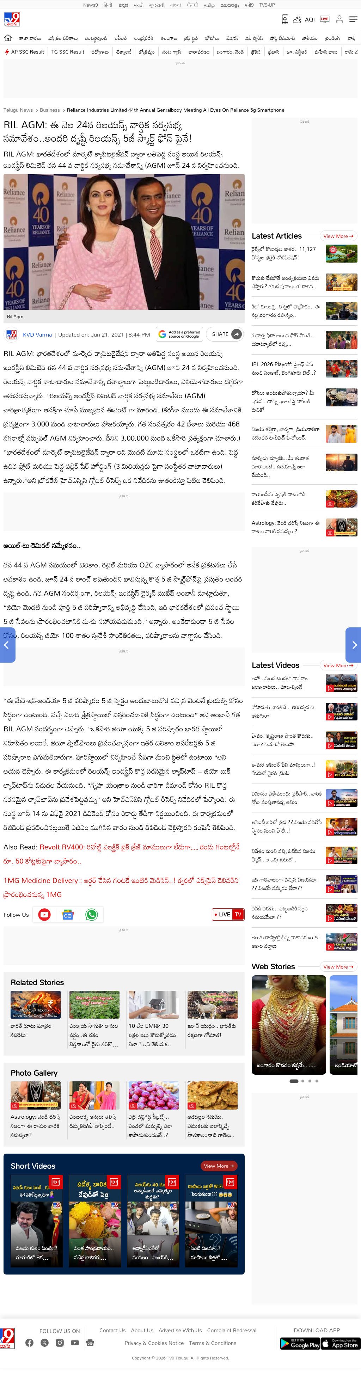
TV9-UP (267, 4)
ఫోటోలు (213, 38)
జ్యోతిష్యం (147, 51)
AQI (310, 19)
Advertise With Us (180, 1330)
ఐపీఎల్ (121, 38)
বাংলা (175, 4)
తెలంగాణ (169, 38)
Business (49, 110)
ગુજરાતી (157, 4)
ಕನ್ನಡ (123, 4)
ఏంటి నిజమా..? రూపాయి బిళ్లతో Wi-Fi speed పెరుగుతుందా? (210, 1252)
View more (219, 1166)
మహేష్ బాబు (326, 51)
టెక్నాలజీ (123, 51)
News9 (90, 4)
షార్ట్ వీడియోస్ (282, 38)
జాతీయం (310, 38)
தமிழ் (209, 4)
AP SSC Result (27, 51)
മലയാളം (229, 4)
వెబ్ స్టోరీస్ (254, 38)
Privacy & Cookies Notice (154, 1343)
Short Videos (33, 1165)
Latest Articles (277, 235)
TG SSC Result (67, 51)
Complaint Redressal (231, 1330)
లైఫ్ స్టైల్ (191, 38)
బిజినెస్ (232, 38)
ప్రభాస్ (273, 51)
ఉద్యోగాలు (100, 51)
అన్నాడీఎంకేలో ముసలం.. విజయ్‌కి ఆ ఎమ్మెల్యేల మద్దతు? (153, 1252)
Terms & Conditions (212, 1343)
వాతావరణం (199, 51)
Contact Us (112, 1330)
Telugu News (18, 110)
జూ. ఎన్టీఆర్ (297, 51)
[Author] (11, 335)
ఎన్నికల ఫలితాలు (63, 38)
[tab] (293, 1081)
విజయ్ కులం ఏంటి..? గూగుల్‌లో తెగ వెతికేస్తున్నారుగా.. (36, 1252)
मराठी (138, 4)
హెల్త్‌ (351, 38)
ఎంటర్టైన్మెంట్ (96, 38)
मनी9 (249, 4)
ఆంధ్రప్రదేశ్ (144, 38)
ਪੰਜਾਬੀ (192, 4)
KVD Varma (37, 334)
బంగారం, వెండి (230, 51)
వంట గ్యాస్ (171, 51)
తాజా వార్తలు (30, 38)
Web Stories (273, 966)
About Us (142, 1330)
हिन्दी (109, 4)
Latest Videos (275, 665)
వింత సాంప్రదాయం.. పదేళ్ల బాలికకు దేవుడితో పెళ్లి (94, 1252)
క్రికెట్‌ (256, 51)
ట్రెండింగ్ (332, 38)
